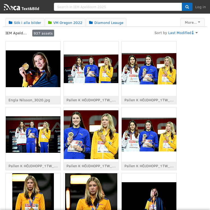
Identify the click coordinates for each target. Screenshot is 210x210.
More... (191, 22)
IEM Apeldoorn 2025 (16, 32)
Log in (200, 6)
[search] (118, 7)
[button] (187, 7)
